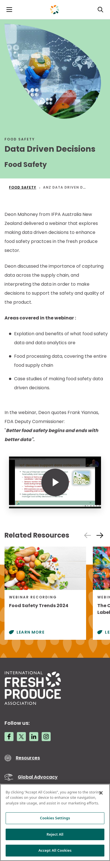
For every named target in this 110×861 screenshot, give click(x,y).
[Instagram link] (46, 736)
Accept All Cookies (55, 850)
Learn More (30, 632)
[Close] (101, 793)
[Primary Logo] (54, 9)
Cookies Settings (55, 817)
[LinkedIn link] (33, 736)
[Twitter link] (21, 736)
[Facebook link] (9, 736)
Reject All (55, 834)
